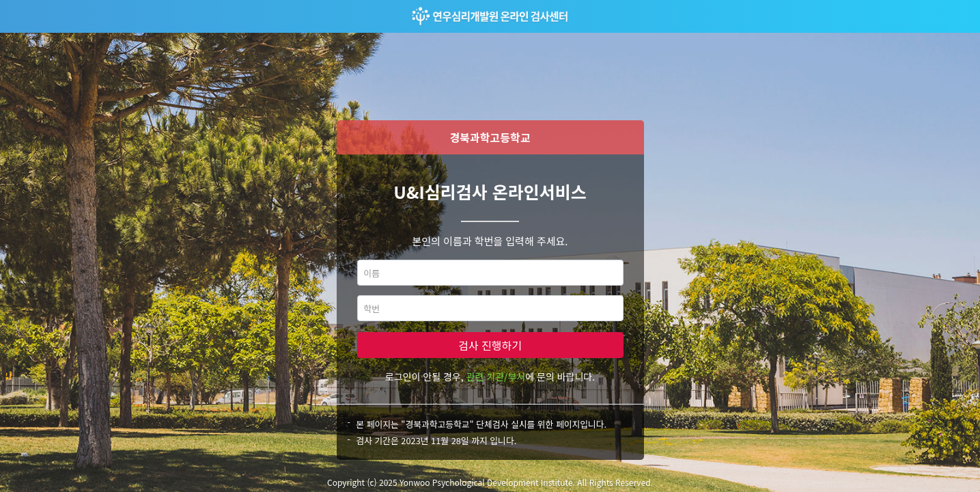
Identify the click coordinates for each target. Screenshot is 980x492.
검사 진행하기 (490, 345)
